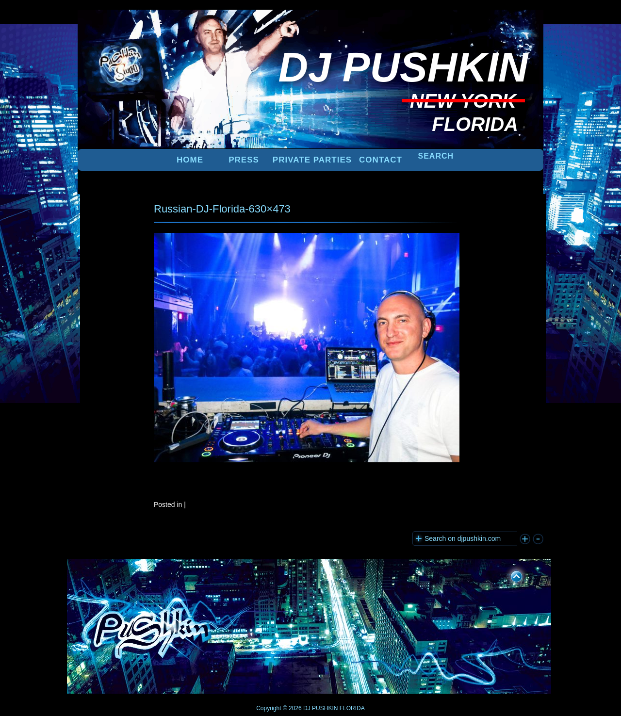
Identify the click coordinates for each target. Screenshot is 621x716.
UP (510, 575)
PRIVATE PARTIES (312, 159)
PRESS (244, 159)
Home (190, 159)
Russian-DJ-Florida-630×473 (222, 209)
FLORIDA (352, 708)
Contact (380, 159)
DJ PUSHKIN (320, 708)
